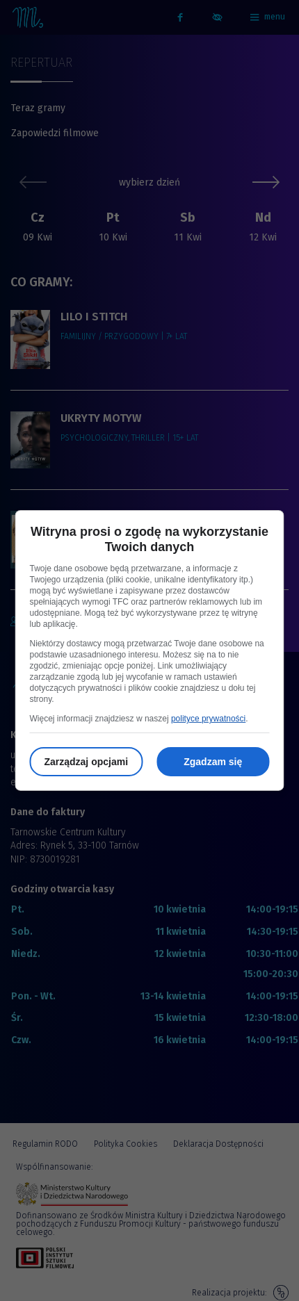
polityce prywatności (208, 718)
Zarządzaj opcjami (86, 761)
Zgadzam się (213, 761)
